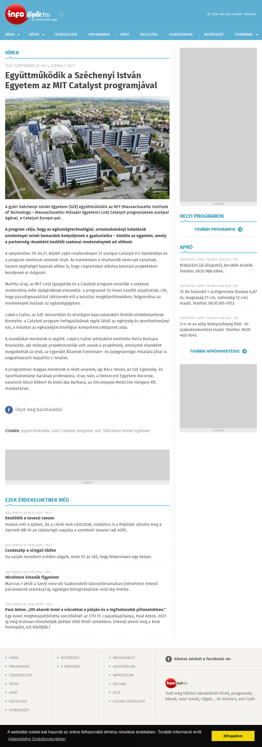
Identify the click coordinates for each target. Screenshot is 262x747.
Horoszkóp (19, 710)
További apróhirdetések (215, 351)
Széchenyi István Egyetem (126, 431)
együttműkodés (35, 431)
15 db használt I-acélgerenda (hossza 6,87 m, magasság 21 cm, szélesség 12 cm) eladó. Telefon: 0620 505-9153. (218, 298)
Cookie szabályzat (129, 701)
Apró (124, 34)
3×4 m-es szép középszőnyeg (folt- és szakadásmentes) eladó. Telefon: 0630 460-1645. (215, 330)
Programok (99, 34)
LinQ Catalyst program (72, 431)
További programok (214, 229)
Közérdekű (213, 34)
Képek (34, 34)
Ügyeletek (149, 34)
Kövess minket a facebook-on (202, 659)
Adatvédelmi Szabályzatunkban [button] (37, 739)
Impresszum (123, 675)
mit (98, 431)
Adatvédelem (124, 667)
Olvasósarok (181, 34)
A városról (71, 667)
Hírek (10, 34)
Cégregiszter (65, 34)
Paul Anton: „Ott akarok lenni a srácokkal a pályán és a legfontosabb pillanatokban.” (85, 610)
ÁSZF (116, 693)
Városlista (61, 14)
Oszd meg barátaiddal (38, 409)
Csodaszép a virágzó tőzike (30, 550)
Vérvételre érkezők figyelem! (32, 577)
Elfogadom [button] (233, 736)
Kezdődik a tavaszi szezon (29, 518)
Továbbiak (244, 34)
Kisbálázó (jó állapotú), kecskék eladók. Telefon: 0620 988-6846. (217, 268)
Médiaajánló (124, 658)
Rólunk (119, 684)
